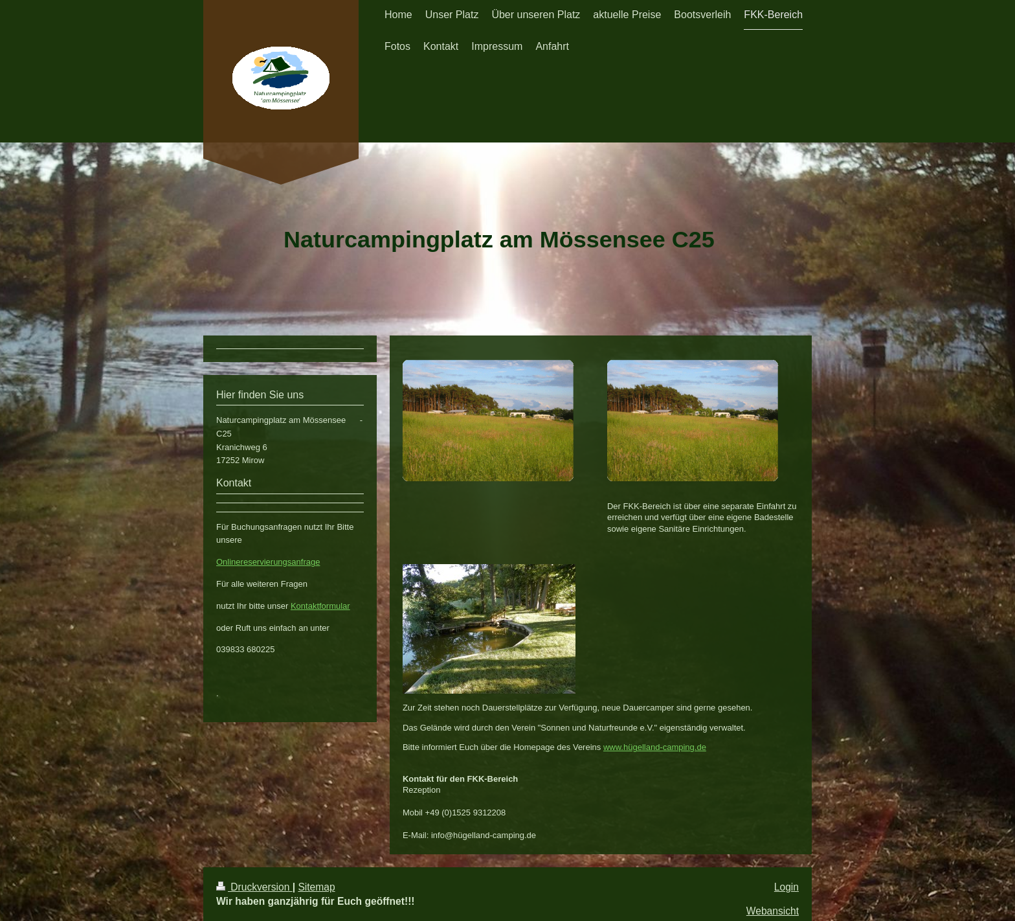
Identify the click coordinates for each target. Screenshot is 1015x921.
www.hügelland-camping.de (654, 747)
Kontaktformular (320, 606)
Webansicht (772, 910)
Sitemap (316, 887)
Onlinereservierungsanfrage (268, 562)
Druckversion (254, 887)
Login (786, 887)
